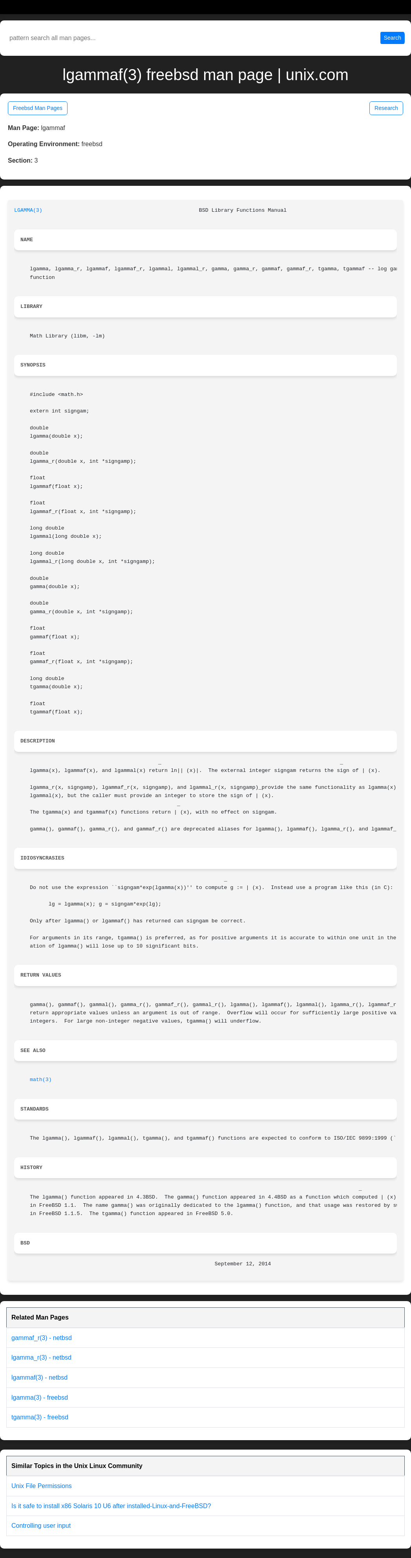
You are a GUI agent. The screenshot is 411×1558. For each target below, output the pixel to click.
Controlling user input (41, 1525)
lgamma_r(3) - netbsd (41, 1357)
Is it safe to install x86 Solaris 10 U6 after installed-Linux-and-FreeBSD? (111, 1506)
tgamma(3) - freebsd (39, 1417)
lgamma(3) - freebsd (39, 1397)
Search (392, 38)
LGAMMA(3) (28, 210)
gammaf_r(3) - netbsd (41, 1337)
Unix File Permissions (41, 1486)
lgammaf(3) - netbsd (39, 1377)
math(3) (41, 1080)
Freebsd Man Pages (37, 108)
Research (386, 108)
